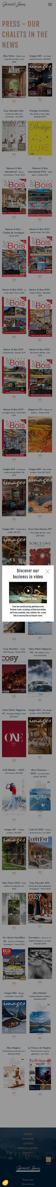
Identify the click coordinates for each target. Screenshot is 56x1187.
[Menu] (50, 4)
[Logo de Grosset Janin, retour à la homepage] (14, 5)
